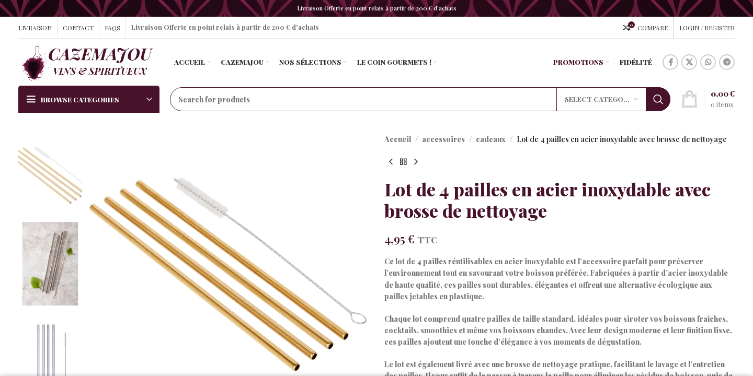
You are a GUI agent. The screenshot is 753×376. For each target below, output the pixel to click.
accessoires (443, 139)
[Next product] (415, 162)
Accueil (397, 139)
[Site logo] (87, 61)
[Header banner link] (376, 8)
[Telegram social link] (727, 62)
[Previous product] (390, 162)
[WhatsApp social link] (708, 62)
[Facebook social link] (670, 62)
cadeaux (491, 139)
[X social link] (689, 62)
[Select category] (601, 99)
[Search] (420, 99)
